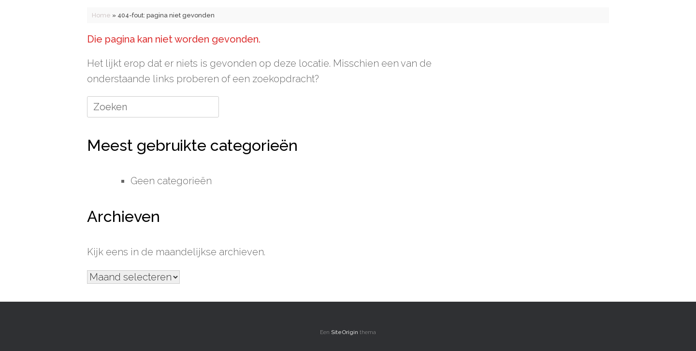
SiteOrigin (344, 332)
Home (101, 15)
